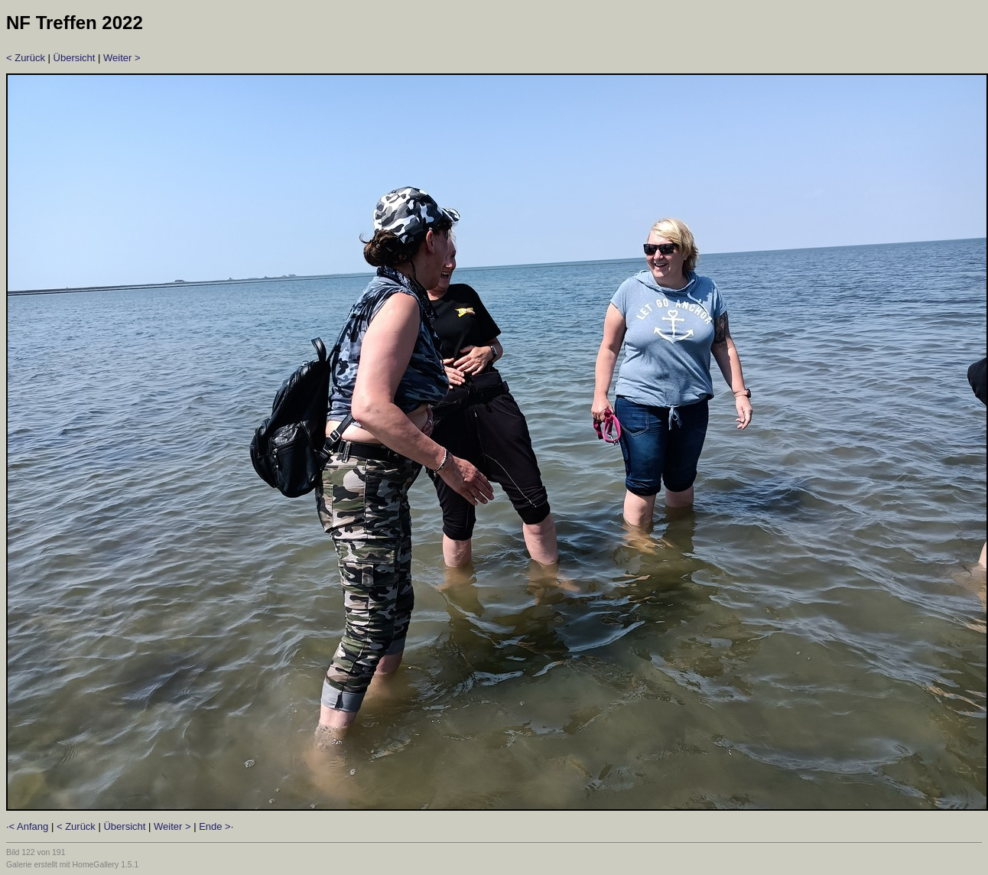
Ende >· (216, 826)
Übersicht (75, 57)
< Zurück (25, 57)
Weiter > (122, 57)
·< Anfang (27, 826)
